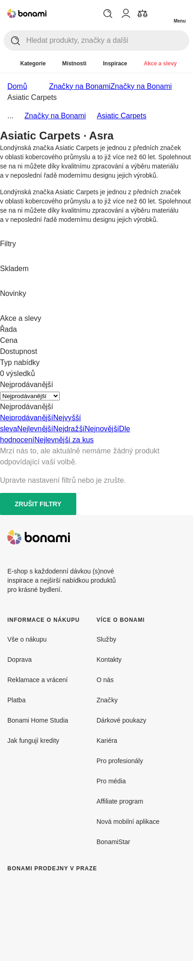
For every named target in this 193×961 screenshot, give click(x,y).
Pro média (111, 781)
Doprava (19, 659)
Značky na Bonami (141, 86)
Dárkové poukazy (121, 720)
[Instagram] (178, 537)
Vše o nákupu (27, 639)
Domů (17, 86)
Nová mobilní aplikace (127, 821)
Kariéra (106, 740)
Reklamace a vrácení (37, 679)
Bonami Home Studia (37, 720)
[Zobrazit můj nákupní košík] (160, 13)
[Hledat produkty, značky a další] (107, 40)
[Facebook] (156, 537)
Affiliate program (119, 801)
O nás (105, 679)
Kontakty (108, 659)
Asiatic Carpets (122, 115)
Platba (16, 700)
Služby (106, 639)
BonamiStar (113, 841)
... (10, 115)
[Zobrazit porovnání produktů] (142, 13)
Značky (107, 700)
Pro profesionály (119, 760)
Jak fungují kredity (33, 740)
